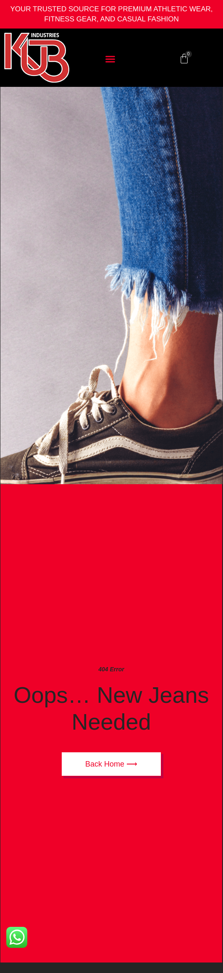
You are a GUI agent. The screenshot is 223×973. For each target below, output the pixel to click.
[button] (110, 59)
